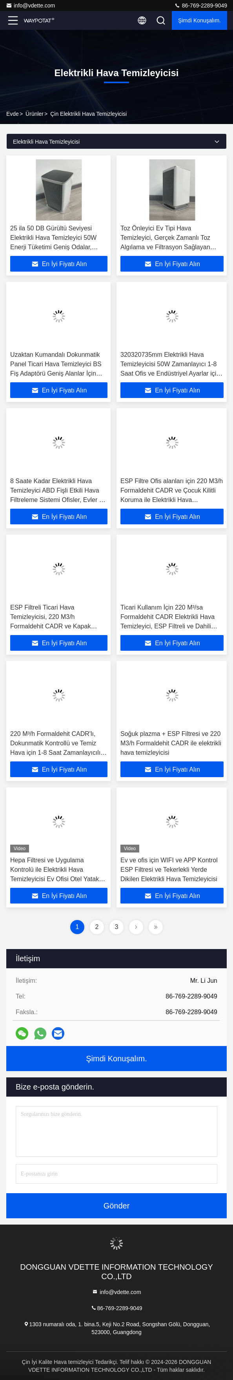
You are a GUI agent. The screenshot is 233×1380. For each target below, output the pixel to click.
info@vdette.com (30, 5)
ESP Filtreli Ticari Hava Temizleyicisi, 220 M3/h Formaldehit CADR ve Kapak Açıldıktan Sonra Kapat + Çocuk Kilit (54, 626)
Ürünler (34, 114)
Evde (12, 114)
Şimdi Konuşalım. (199, 20)
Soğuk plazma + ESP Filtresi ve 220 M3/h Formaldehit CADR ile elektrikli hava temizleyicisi (170, 743)
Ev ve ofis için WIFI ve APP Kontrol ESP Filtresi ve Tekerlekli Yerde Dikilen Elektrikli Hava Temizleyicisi (169, 869)
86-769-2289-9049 (200, 5)
